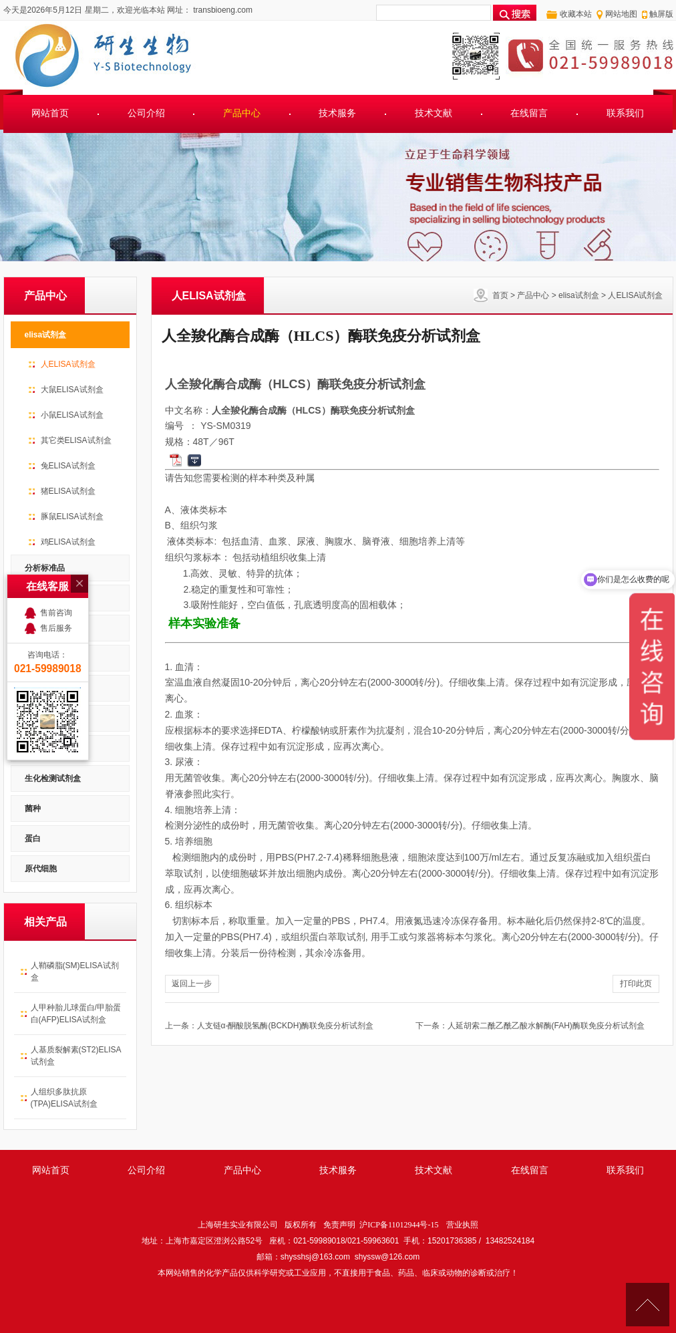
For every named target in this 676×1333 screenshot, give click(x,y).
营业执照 (462, 1224)
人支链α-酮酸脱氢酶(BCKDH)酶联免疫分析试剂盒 (285, 1025)
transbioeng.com (221, 10)
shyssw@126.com (387, 1257)
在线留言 (529, 113)
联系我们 (625, 113)
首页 (500, 295)
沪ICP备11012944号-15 (398, 1224)
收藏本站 (576, 14)
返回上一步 (192, 983)
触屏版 (661, 14)
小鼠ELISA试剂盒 (72, 415)
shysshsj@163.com (315, 1257)
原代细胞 (41, 868)
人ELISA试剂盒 (635, 295)
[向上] (647, 1304)
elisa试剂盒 (578, 295)
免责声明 (339, 1224)
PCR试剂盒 (45, 718)
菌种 (33, 808)
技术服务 (337, 113)
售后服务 (56, 562)
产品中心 (242, 113)
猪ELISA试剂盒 (68, 491)
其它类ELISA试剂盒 (76, 440)
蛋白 (33, 838)
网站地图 (621, 14)
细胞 (33, 748)
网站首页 (50, 113)
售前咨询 (56, 546)
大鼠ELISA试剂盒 (72, 389)
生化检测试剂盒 (53, 778)
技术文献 (433, 113)
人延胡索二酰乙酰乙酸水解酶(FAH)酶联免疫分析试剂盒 (546, 1025)
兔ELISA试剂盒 (68, 465)
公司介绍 (146, 113)
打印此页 (636, 983)
